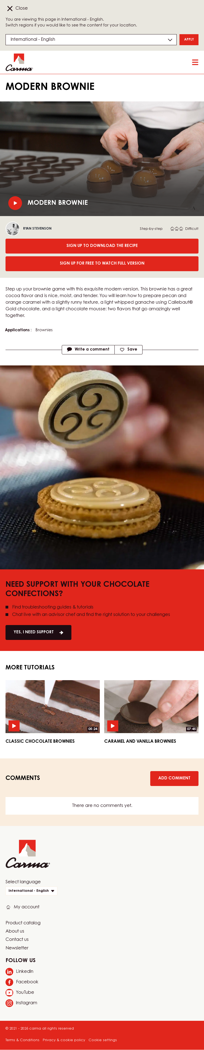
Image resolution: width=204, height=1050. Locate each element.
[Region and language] (91, 39)
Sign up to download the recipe (102, 246)
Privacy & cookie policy (64, 1040)
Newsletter (17, 948)
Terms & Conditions (22, 1040)
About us (15, 931)
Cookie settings (102, 1040)
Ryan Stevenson (37, 228)
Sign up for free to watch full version (102, 264)
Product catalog (23, 923)
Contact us (17, 940)
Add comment (174, 778)
